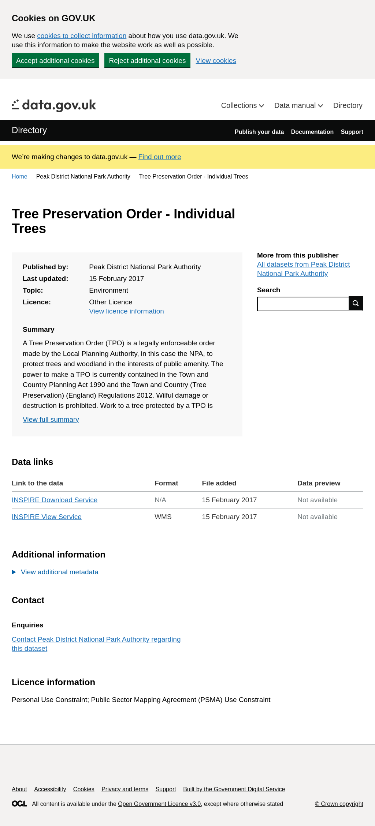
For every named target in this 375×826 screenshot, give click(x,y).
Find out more (159, 157)
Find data (356, 303)
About (19, 789)
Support (352, 132)
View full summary (51, 419)
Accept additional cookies (55, 60)
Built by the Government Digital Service (234, 789)
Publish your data (259, 132)
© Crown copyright (339, 804)
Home (19, 176)
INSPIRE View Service (47, 517)
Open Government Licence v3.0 (159, 804)
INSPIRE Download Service (54, 500)
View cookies (216, 60)
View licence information (126, 311)
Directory (348, 105)
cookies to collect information (81, 36)
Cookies (83, 789)
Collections (240, 105)
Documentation (312, 132)
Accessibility (50, 789)
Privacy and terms (124, 789)
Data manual (296, 105)
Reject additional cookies (147, 60)
